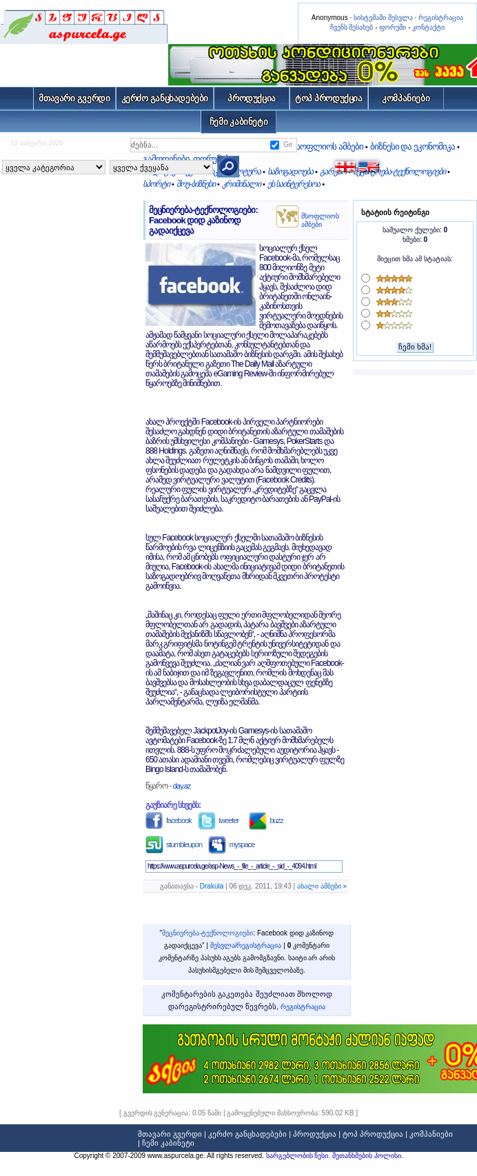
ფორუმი (392, 27)
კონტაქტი (428, 27)
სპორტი (156, 184)
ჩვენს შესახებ (352, 27)
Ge (287, 144)
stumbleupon (173, 844)
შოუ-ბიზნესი (195, 184)
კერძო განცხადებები (165, 98)
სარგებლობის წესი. (299, 1155)
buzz (266, 820)
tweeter (218, 820)
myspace (231, 844)
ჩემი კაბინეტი (239, 121)
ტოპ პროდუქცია (329, 98)
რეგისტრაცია (440, 17)
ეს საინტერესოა (293, 184)
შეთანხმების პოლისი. (367, 1155)
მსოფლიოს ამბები (320, 220)
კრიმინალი (241, 184)
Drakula (211, 886)
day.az (182, 786)
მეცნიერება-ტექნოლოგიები (399, 171)
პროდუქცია (251, 98)
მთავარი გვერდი (74, 98)
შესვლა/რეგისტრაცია (246, 945)
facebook (168, 820)
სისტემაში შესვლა (383, 17)
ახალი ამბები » (322, 886)
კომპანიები (405, 98)
